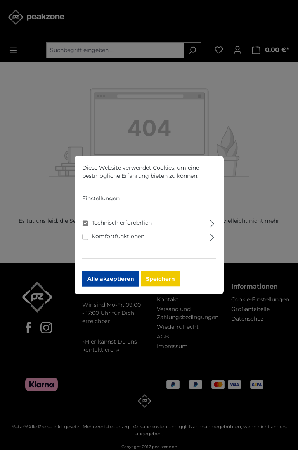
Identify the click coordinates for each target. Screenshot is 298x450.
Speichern (160, 282)
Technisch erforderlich (122, 226)
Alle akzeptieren (110, 282)
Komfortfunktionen (118, 239)
